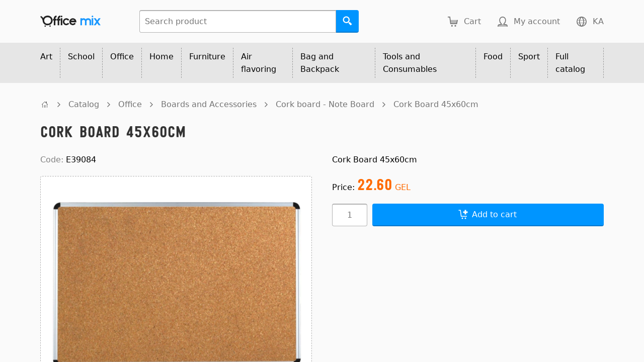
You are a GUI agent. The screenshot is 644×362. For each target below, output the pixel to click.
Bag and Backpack (319, 63)
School (81, 56)
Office (122, 56)
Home (161, 56)
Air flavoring (258, 63)
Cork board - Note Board (325, 104)
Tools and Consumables (410, 63)
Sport (529, 56)
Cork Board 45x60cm (435, 104)
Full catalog (570, 63)
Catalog (83, 104)
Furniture (207, 56)
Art (46, 56)
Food (493, 56)
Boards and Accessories (209, 104)
